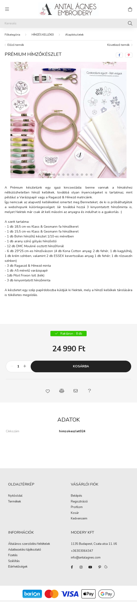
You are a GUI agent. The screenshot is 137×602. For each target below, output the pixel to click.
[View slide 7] (77, 174)
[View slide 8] (82, 174)
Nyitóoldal (15, 496)
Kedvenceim (79, 519)
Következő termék (118, 45)
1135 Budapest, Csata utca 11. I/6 (94, 544)
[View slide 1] (48, 174)
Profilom (77, 507)
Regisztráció (79, 502)
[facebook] (119, 55)
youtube (90, 567)
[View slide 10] (91, 174)
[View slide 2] (54, 174)
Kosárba (81, 366)
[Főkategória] (12, 35)
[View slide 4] (63, 174)
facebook (71, 567)
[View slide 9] (86, 174)
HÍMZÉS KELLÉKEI (43, 35)
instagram (81, 567)
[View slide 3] (59, 174)
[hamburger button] (7, 9)
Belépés (76, 496)
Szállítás (14, 561)
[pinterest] (128, 55)
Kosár (75, 513)
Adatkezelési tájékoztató (24, 550)
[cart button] (130, 9)
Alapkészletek (74, 35)
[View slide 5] (68, 174)
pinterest (99, 567)
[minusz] (11, 366)
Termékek (14, 502)
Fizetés (13, 555)
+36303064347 (82, 551)
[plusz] (24, 366)
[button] (47, 391)
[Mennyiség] (18, 366)
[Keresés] (68, 23)
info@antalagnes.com (86, 557)
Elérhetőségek (17, 567)
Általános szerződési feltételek (29, 544)
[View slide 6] (73, 174)
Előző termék (15, 45)
